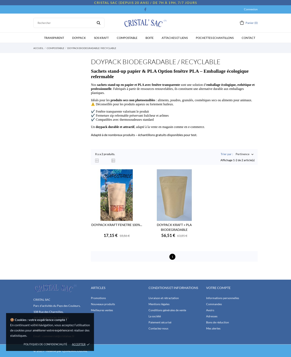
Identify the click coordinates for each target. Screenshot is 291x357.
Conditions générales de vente (167, 310)
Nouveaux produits (103, 304)
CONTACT (248, 37)
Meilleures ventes (102, 310)
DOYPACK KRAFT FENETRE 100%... (116, 225)
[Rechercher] (68, 23)
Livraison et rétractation (164, 298)
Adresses (211, 316)
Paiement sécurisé (160, 322)
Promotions (98, 298)
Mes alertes (213, 328)
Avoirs (210, 310)
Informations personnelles (222, 298)
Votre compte (218, 288)
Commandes (214, 304)
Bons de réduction (217, 322)
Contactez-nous (158, 328)
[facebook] (145, 9)
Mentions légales (159, 304)
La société (155, 316)
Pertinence (242, 154)
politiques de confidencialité (45, 344)
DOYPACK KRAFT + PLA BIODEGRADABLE (174, 227)
